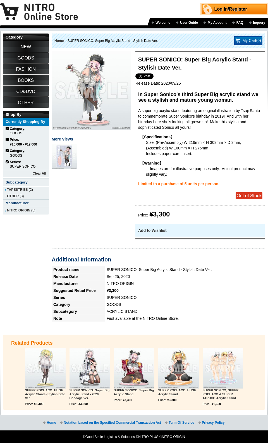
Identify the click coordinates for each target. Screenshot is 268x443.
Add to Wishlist (152, 230)
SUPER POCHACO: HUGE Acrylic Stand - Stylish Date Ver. (45, 394)
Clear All (39, 173)
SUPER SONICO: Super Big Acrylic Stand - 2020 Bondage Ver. (90, 394)
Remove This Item (7, 128)
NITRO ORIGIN (18, 210)
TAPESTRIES (17, 190)
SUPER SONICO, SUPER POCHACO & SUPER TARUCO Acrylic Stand (221, 394)
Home (59, 41)
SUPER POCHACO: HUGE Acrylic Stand (177, 392)
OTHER (13, 196)
